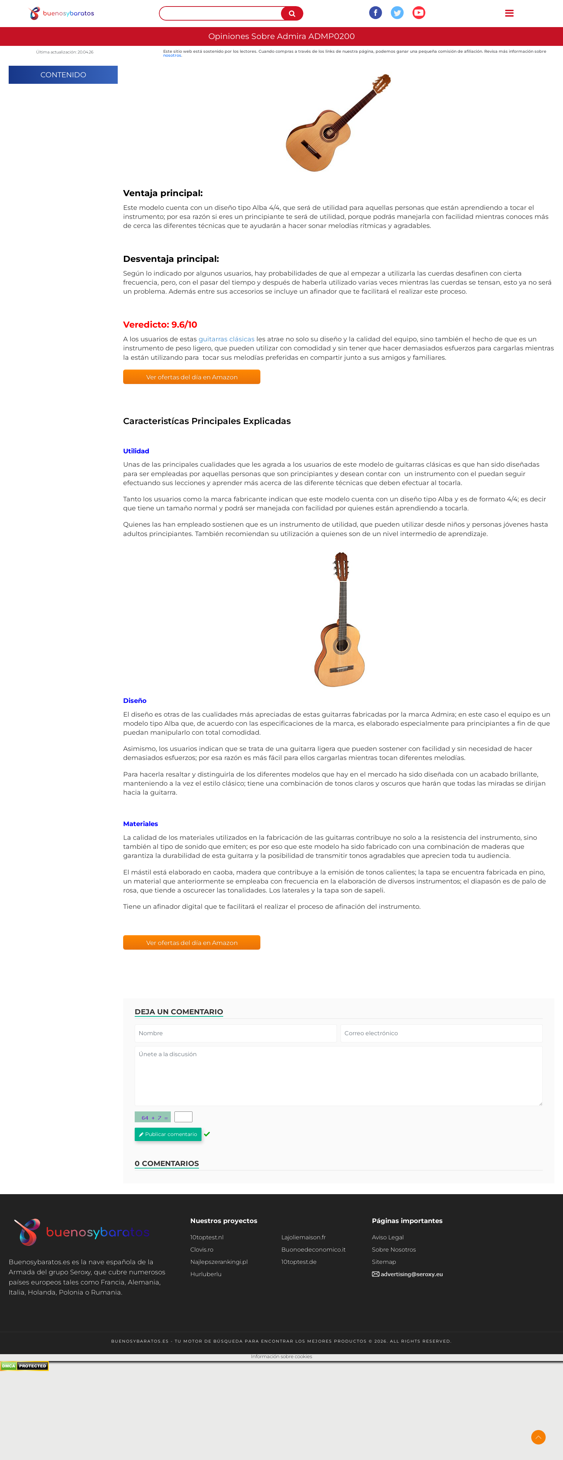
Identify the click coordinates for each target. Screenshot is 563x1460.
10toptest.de (299, 1261)
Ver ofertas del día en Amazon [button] (192, 377)
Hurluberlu (206, 1274)
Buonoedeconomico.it (313, 1249)
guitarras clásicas (227, 339)
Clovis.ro (201, 1249)
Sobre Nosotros (394, 1249)
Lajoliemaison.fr (303, 1237)
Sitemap (384, 1261)
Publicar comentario (168, 1134)
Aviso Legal (388, 1237)
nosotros (172, 55)
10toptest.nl (207, 1237)
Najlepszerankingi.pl (219, 1261)
